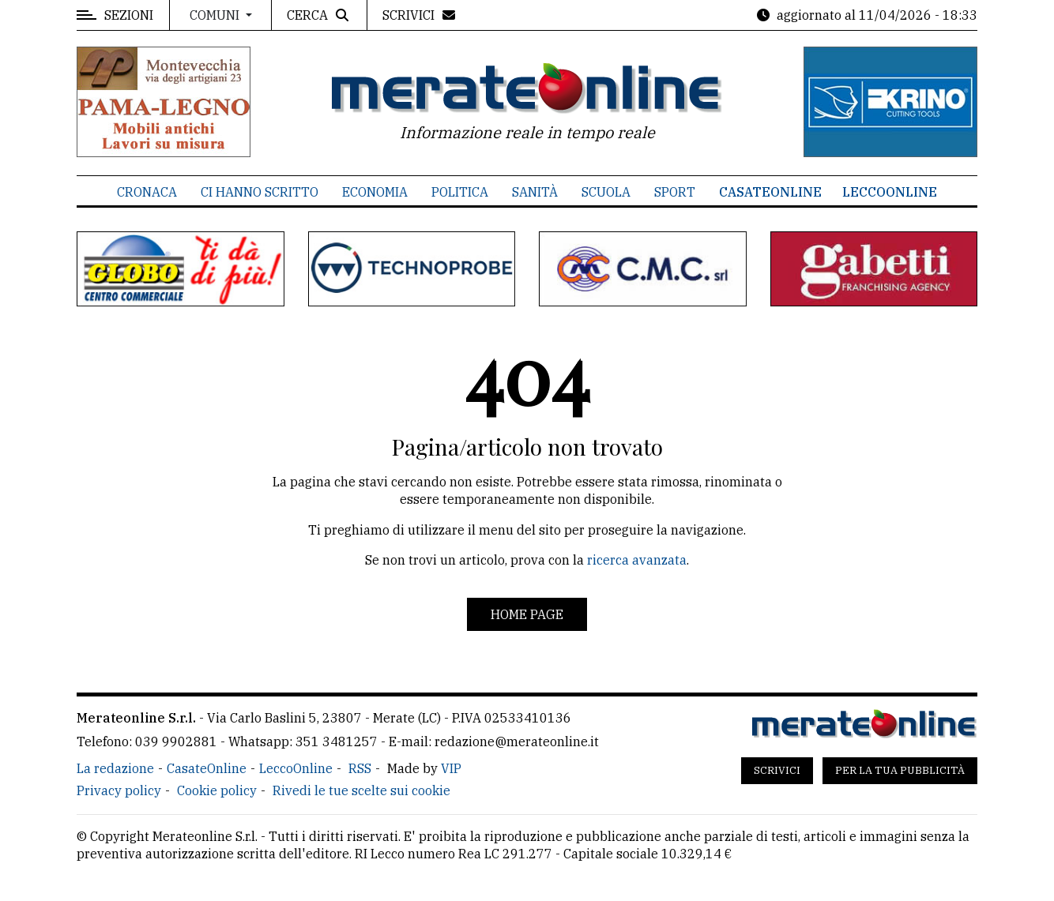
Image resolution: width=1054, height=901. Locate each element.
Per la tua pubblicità (900, 770)
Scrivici (777, 770)
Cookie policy (217, 790)
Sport (674, 192)
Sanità (535, 192)
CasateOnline (770, 192)
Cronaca (147, 192)
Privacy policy (119, 790)
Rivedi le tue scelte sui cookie (361, 790)
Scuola (606, 192)
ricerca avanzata (637, 560)
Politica (459, 192)
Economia (375, 192)
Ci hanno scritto (259, 192)
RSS (359, 768)
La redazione (115, 768)
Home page (527, 614)
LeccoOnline (889, 192)
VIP (451, 768)
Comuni (216, 15)
